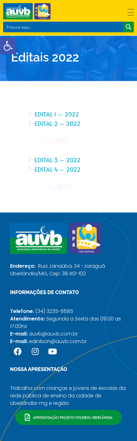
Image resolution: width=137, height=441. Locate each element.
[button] (8, 46)
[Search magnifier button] (128, 27)
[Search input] (63, 27)
